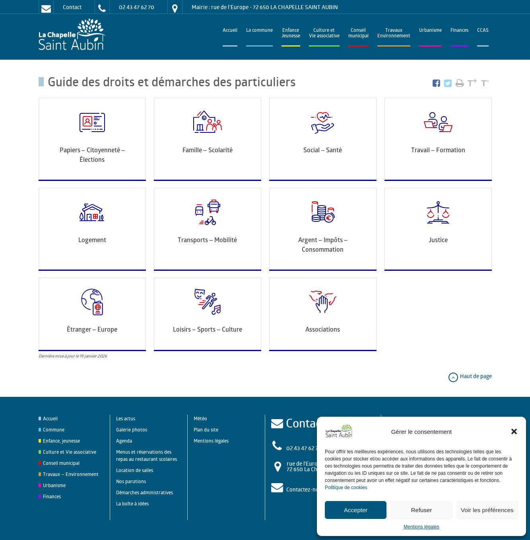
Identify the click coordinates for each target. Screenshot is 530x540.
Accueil (230, 31)
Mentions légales (421, 527)
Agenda (124, 440)
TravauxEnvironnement (393, 33)
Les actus (125, 418)
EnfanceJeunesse (291, 33)
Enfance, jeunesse (61, 440)
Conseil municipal (61, 463)
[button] (514, 431)
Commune (53, 429)
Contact (72, 7)
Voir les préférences (487, 510)
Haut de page (470, 376)
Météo (200, 418)
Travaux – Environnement (71, 474)
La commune (259, 31)
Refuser (421, 510)
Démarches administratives (144, 492)
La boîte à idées (132, 503)
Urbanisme (430, 31)
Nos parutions (131, 481)
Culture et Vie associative (324, 33)
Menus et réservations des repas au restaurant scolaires (146, 455)
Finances (459, 31)
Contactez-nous (305, 489)
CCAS (483, 31)
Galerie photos (131, 429)
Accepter (355, 510)
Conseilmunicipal (358, 33)
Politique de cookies (346, 487)
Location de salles (134, 470)
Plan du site (206, 429)
